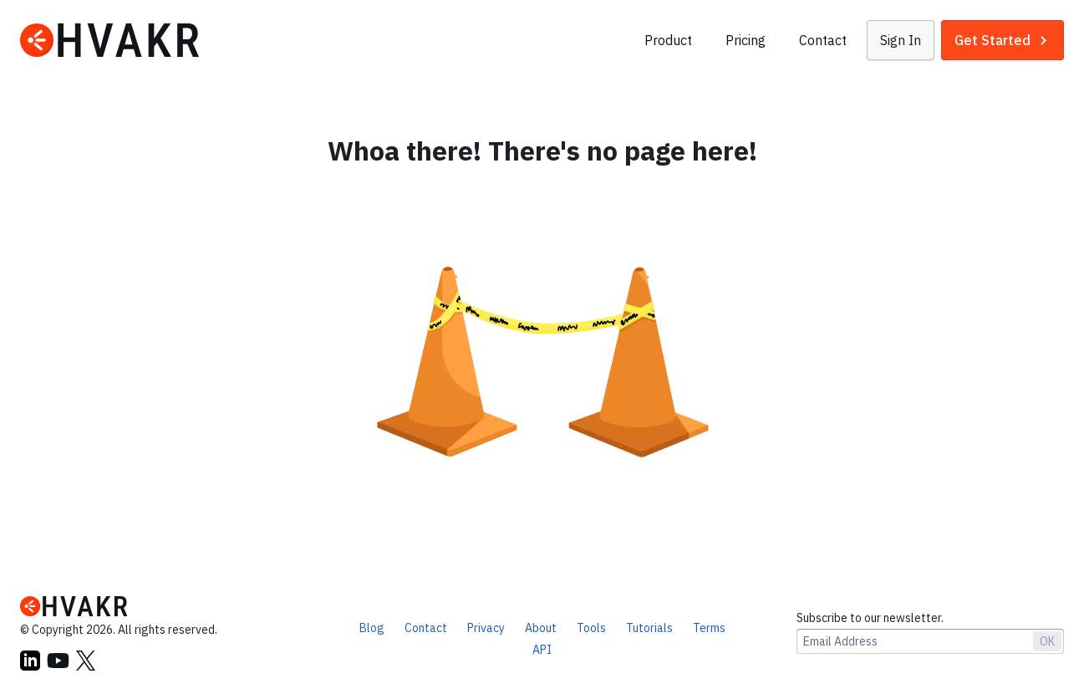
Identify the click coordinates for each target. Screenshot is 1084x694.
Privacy (486, 627)
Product (668, 40)
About (541, 627)
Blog (371, 627)
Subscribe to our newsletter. (870, 617)
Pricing (745, 40)
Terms (709, 627)
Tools (591, 627)
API (542, 649)
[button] (900, 40)
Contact (823, 40)
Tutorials (649, 627)
